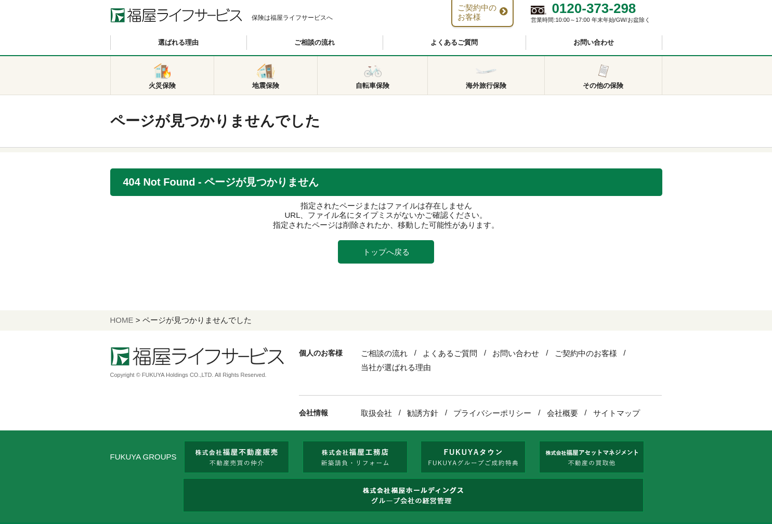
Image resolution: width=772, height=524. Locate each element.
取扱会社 (376, 413)
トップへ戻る (386, 251)
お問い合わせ (593, 42)
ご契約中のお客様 (586, 353)
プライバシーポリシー (492, 413)
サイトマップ (616, 413)
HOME (122, 320)
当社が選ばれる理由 (396, 367)
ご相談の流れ (314, 42)
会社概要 (562, 413)
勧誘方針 (422, 413)
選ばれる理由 (178, 42)
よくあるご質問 (454, 42)
